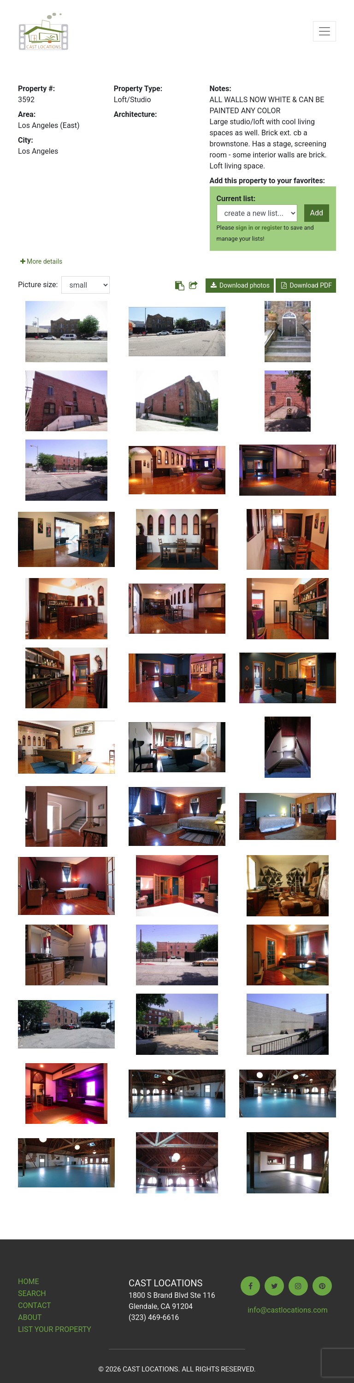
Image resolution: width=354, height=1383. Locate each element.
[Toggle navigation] (324, 31)
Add (316, 212)
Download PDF (306, 285)
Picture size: (38, 284)
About (29, 1317)
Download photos (240, 285)
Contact (34, 1305)
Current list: (236, 198)
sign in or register (259, 227)
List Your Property (54, 1329)
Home (28, 1281)
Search (32, 1293)
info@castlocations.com (288, 1310)
